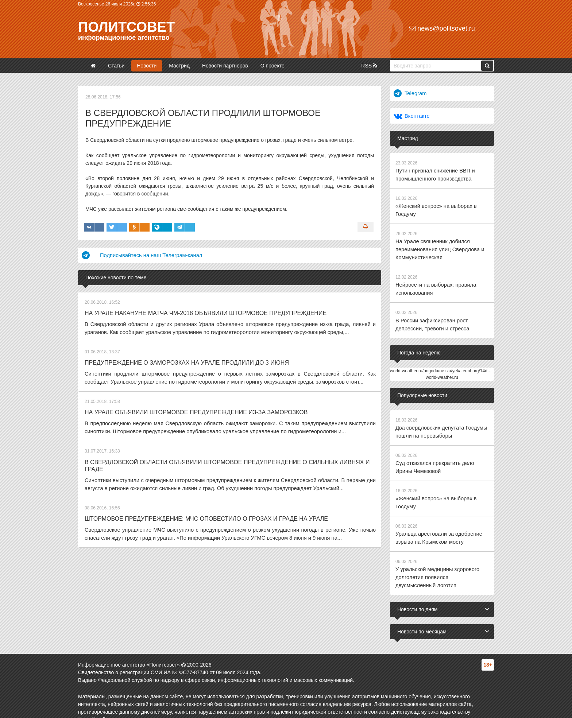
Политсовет (126, 27)
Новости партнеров (225, 66)
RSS (369, 66)
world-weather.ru (442, 370)
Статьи (116, 66)
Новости (146, 66)
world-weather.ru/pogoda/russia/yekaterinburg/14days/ (442, 363)
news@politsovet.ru (442, 28)
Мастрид (179, 66)
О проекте (272, 66)
